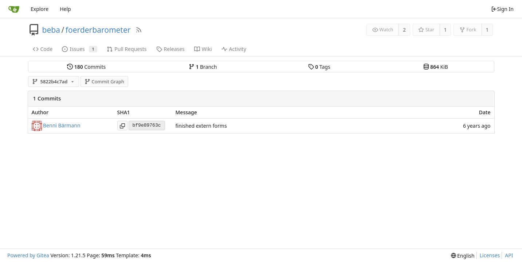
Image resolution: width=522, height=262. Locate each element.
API (509, 255)
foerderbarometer (98, 29)
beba (51, 29)
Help (65, 8)
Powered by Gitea (28, 255)
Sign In (502, 8)
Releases (170, 48)
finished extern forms (201, 125)
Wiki (203, 48)
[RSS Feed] (139, 30)
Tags (319, 66)
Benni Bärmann (62, 125)
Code (43, 48)
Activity (233, 48)
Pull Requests (126, 48)
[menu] (463, 255)
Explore (39, 8)
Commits (86, 66)
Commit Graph (104, 81)
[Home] (14, 9)
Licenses (490, 255)
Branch (203, 66)
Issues (79, 48)
